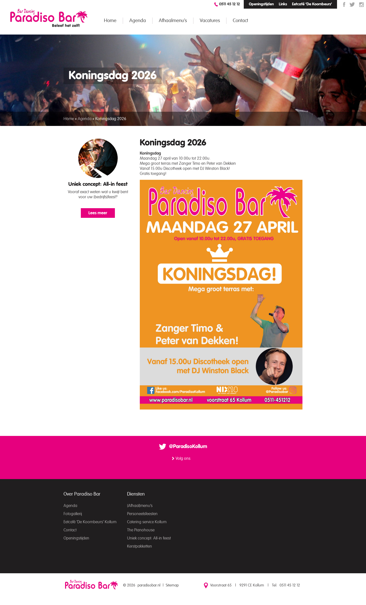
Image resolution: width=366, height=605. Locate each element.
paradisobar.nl (149, 585)
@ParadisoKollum (188, 446)
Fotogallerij (73, 514)
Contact (240, 20)
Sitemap (172, 585)
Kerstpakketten (139, 546)
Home (110, 20)
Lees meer (97, 213)
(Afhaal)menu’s (139, 506)
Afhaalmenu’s (173, 20)
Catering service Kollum (146, 522)
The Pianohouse (141, 530)
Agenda (137, 20)
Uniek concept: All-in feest (98, 184)
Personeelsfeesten (142, 514)
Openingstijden (261, 4)
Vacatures (210, 20)
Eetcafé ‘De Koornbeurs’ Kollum (90, 522)
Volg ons (183, 458)
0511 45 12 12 (229, 4)
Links (283, 4)
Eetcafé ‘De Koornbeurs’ (312, 4)
